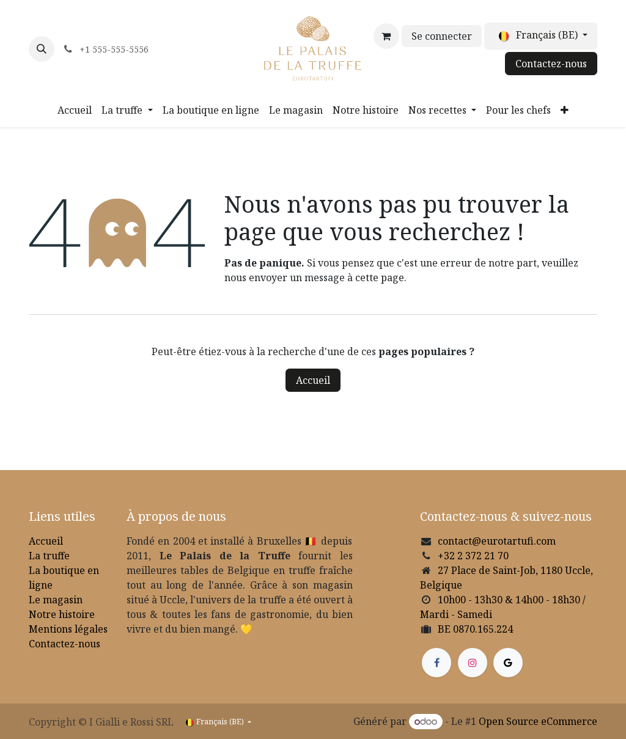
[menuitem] (75, 110)
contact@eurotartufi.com (497, 541)
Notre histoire (62, 614)
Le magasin (56, 599)
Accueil (313, 380)
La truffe (49, 555)
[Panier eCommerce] (386, 36)
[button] (41, 49)
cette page (379, 277)
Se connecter (441, 36)
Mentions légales (68, 629)
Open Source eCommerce (538, 721)
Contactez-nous (551, 63)
